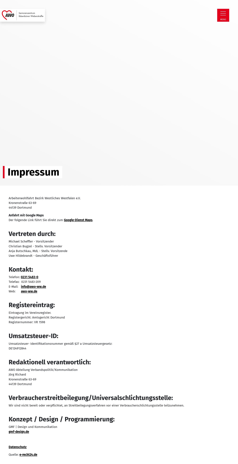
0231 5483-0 (29, 277)
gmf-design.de (19, 432)
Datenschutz (18, 447)
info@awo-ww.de (33, 287)
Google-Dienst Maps (78, 220)
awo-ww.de (29, 291)
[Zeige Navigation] (223, 13)
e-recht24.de (28, 455)
